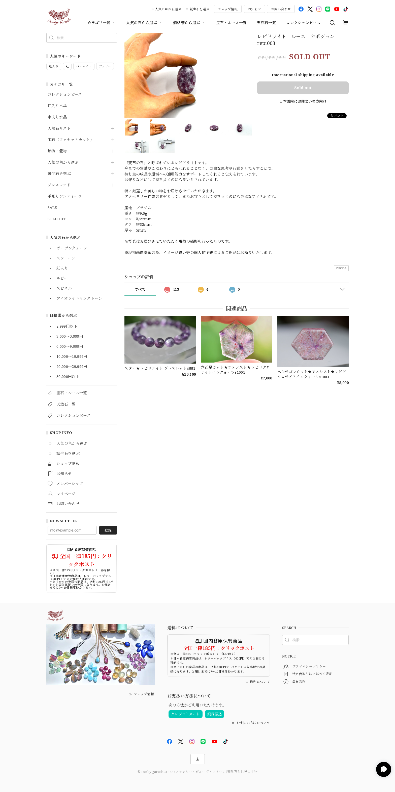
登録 (108, 530)
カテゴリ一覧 (101, 22)
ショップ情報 (228, 9)
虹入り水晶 (57, 106)
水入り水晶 (57, 117)
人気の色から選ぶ (168, 9)
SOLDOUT (56, 219)
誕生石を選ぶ (199, 9)
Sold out (303, 88)
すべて (140, 289)
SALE (52, 207)
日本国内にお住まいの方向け (302, 101)
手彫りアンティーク (65, 196)
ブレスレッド (59, 185)
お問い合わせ (281, 9)
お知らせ (254, 9)
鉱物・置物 (57, 151)
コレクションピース (303, 22)
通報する (341, 268)
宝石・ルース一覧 (231, 22)
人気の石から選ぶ (144, 22)
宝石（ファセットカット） (71, 140)
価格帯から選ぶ (189, 22)
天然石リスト (59, 128)
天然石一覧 (266, 22)
